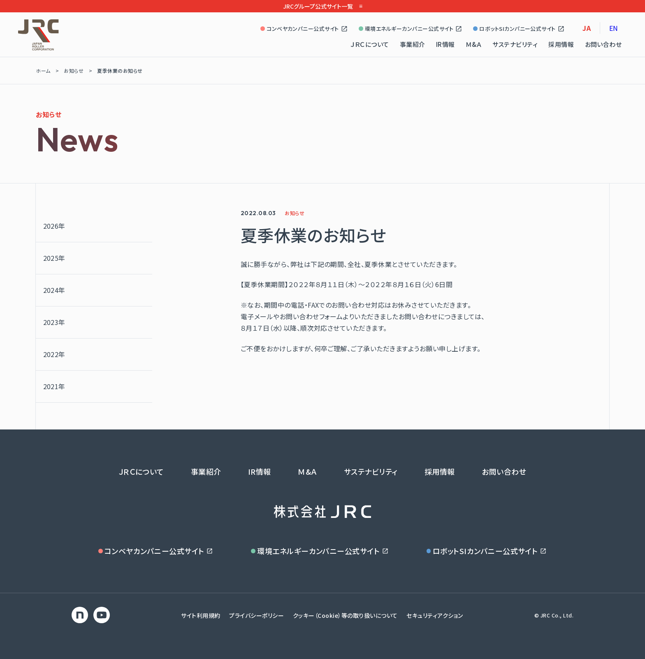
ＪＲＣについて (369, 44)
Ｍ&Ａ (474, 44)
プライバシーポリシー (256, 615)
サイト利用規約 (200, 615)
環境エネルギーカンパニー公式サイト (410, 28)
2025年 (54, 258)
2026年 (54, 226)
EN (613, 28)
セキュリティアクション (434, 615)
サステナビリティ (515, 44)
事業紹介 (412, 44)
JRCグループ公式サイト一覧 (322, 6)
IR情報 (445, 44)
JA (586, 28)
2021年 (54, 386)
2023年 (54, 322)
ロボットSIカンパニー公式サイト (519, 28)
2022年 (54, 354)
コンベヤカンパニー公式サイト (304, 28)
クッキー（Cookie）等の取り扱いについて (345, 615)
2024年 (54, 290)
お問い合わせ (603, 44)
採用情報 (561, 44)
